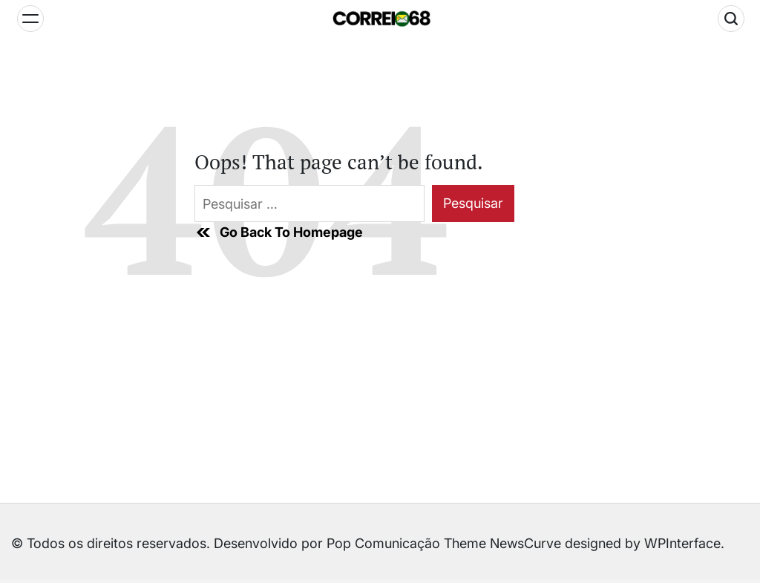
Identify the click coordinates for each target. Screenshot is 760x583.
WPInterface (682, 543)
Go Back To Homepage (278, 232)
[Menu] (30, 18)
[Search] (731, 18)
